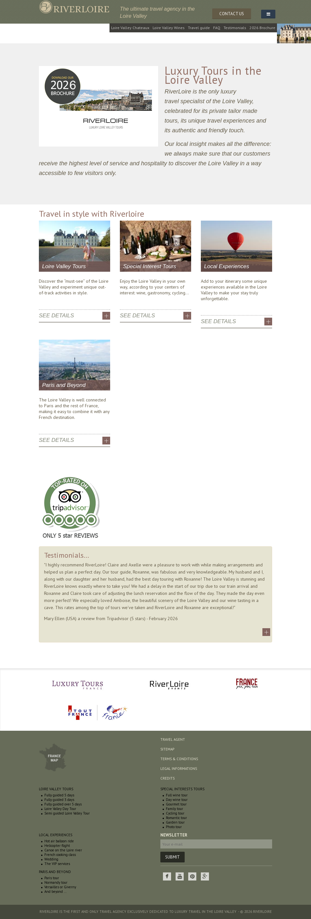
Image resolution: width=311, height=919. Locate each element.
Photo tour (174, 827)
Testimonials (235, 27)
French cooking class (60, 854)
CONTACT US (231, 13)
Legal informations (178, 768)
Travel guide (199, 27)
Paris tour (51, 878)
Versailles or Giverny (60, 887)
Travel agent (172, 739)
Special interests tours (182, 789)
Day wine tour (177, 799)
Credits (167, 778)
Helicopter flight (57, 845)
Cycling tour (175, 813)
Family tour (174, 808)
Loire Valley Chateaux (130, 27)
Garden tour (175, 822)
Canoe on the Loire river (63, 850)
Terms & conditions (179, 759)
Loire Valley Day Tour (60, 808)
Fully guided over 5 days (63, 804)
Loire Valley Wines (169, 27)
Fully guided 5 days (59, 795)
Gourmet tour (176, 804)
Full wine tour (177, 795)
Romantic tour (176, 817)
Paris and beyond (55, 872)
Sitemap (167, 749)
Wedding (51, 859)
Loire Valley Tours (56, 789)
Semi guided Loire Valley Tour (67, 813)
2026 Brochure (262, 27)
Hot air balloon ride (59, 841)
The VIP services (57, 863)
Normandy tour (55, 882)
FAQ (216, 27)
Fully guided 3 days (59, 799)
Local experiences (55, 835)
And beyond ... (55, 891)
